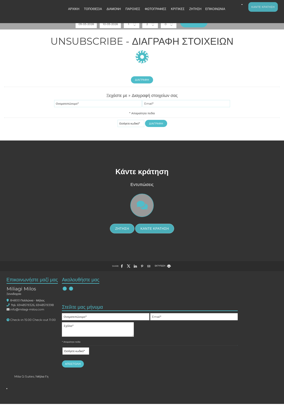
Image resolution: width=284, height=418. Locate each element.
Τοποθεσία (96, 12)
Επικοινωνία (207, 12)
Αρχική (79, 12)
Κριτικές (174, 12)
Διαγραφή (142, 97)
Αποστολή (135, 404)
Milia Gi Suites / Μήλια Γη (242, 335)
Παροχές (132, 12)
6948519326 (36, 363)
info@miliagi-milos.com (38, 368)
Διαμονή (115, 12)
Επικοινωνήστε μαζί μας (42, 335)
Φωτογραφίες (153, 12)
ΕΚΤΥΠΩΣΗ (163, 318)
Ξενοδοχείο (24, 352)
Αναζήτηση (208, 35)
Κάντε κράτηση (261, 10)
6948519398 (55, 363)
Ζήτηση (189, 12)
